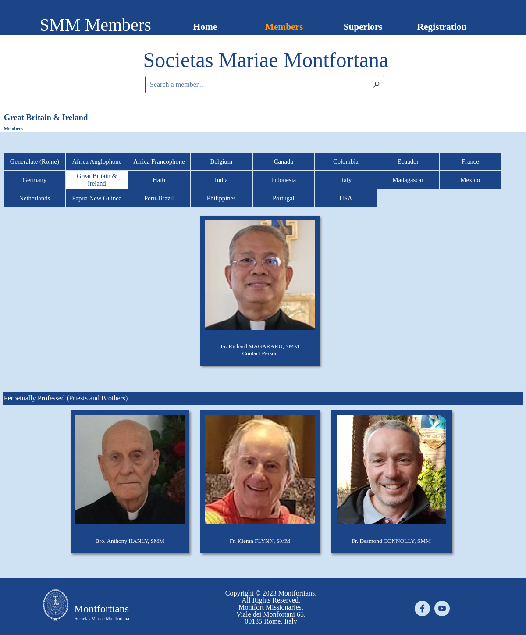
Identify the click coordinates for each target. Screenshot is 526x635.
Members (284, 26)
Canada (283, 161)
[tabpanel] (265, 60)
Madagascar (407, 179)
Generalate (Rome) (34, 161)
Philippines (221, 198)
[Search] (392, 84)
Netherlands (34, 198)
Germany (35, 179)
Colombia (346, 161)
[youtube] (442, 608)
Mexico (470, 179)
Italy (346, 179)
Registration (442, 26)
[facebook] (422, 608)
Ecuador (408, 161)
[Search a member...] (264, 84)
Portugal (284, 198)
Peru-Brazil (159, 198)
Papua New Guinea (96, 198)
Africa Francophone (159, 161)
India (221, 179)
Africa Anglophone (96, 161)
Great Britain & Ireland (97, 179)
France (470, 161)
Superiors (363, 26)
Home (205, 26)
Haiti (159, 179)
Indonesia (283, 179)
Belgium (221, 161)
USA (345, 198)
